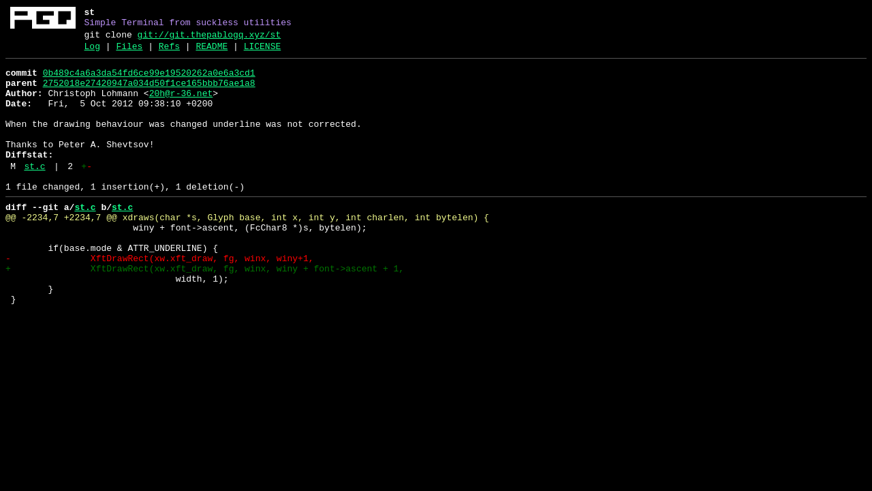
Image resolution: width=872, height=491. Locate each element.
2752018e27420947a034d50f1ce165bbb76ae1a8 (149, 93)
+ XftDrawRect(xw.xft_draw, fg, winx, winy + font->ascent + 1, (204, 312)
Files (129, 52)
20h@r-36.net (181, 106)
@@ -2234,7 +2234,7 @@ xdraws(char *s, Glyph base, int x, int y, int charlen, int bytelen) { (247, 250)
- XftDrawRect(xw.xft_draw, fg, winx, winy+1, (159, 299)
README (212, 52)
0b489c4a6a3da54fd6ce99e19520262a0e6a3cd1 (149, 81)
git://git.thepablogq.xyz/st (209, 39)
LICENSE (262, 52)
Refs (169, 52)
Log (92, 52)
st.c (34, 193)
